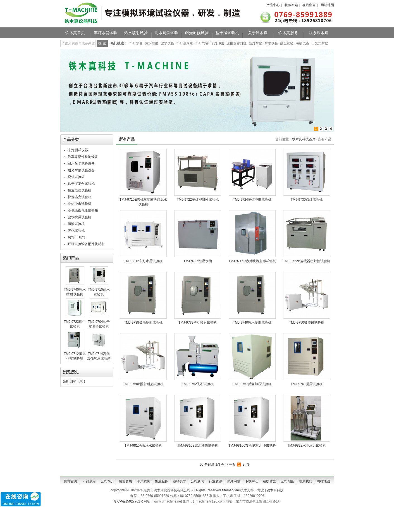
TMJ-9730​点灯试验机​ (307, 200)
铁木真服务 (288, 32)
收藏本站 (291, 5)
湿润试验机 (76, 224)
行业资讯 (215, 481)
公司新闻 (197, 481)
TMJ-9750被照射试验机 (306, 322)
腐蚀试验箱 (76, 177)
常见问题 (233, 481)
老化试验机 (76, 231)
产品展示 (89, 481)
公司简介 (107, 481)
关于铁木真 (258, 32)
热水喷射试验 (136, 32)
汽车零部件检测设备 (83, 157)
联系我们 (305, 481)
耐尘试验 (286, 43)
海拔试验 (302, 43)
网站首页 (70, 481)
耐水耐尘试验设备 (81, 163)
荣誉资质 (125, 481)
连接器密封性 (236, 43)
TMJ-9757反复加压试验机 (252, 384)
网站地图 (327, 5)
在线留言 (309, 5)
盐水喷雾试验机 (79, 217)
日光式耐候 (319, 43)
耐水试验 (271, 43)
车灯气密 (202, 43)
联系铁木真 (318, 32)
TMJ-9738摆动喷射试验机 (143, 322)
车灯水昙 (136, 43)
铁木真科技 (275, 490)
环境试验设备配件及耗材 (86, 244)
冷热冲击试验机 (79, 204)
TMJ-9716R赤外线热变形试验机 (252, 261)
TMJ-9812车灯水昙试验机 (143, 261)
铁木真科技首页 (304, 139)
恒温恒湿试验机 (79, 190)
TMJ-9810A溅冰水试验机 (143, 445)
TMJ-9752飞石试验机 (198, 384)
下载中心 (251, 481)
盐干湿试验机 (227, 32)
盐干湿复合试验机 (81, 184)
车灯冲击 (217, 43)
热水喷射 (151, 43)
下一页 (230, 464)
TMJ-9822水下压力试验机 (306, 445)
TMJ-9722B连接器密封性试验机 (306, 261)
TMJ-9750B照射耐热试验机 (143, 384)
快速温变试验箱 (79, 197)
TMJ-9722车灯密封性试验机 (198, 200)
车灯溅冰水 (184, 43)
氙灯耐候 (255, 43)
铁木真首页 (75, 32)
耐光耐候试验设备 (81, 170)
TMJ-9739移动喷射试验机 (197, 322)
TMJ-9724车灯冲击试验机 (252, 200)
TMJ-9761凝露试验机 (307, 384)
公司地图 (287, 481)
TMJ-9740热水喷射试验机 (252, 322)
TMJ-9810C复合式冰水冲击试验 (252, 445)
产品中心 (273, 5)
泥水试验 (167, 43)
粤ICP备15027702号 (128, 501)
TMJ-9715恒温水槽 (197, 261)
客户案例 (143, 481)
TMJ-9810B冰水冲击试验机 (197, 445)
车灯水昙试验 (105, 32)
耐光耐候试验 (197, 32)
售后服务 (161, 481)
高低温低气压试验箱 (83, 210)
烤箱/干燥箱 (76, 237)
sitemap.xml (231, 490)
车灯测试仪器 (78, 150)
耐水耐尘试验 (166, 32)
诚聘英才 (179, 481)
